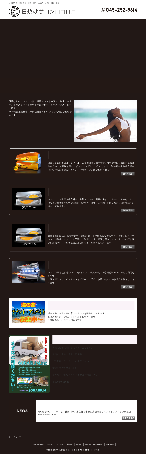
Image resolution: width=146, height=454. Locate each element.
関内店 (50, 444)
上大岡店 (60, 444)
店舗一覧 (57, 24)
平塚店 (79, 444)
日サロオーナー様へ (89, 23)
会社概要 (121, 23)
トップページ (25, 23)
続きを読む (69, 415)
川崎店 (70, 444)
